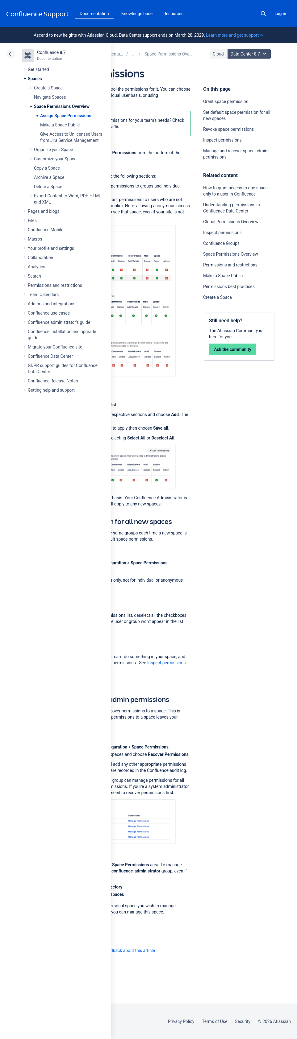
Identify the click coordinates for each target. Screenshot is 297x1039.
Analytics (36, 266)
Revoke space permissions (228, 129)
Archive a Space (49, 177)
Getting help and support (51, 390)
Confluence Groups (221, 243)
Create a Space (48, 87)
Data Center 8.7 (250, 54)
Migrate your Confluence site (55, 346)
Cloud (218, 54)
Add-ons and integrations (51, 303)
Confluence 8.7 (51, 52)
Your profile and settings (51, 248)
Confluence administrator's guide (59, 322)
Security (242, 1021)
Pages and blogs (43, 211)
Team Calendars (43, 294)
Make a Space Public (60, 124)
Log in (280, 13)
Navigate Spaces (50, 97)
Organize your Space (53, 149)
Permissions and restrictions (55, 285)
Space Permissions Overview (62, 106)
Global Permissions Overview (230, 221)
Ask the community (232, 349)
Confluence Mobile (45, 229)
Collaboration (40, 257)
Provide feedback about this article (122, 950)
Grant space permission (225, 101)
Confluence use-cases (49, 313)
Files (32, 220)
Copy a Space (47, 168)
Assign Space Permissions (65, 115)
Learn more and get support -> (234, 35)
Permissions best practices (229, 286)
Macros (35, 239)
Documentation (94, 13)
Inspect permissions (222, 140)
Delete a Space (48, 186)
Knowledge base (137, 13)
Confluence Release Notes (53, 380)
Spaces (35, 78)
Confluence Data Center (50, 356)
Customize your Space (55, 158)
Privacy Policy (181, 1021)
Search (263, 14)
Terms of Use (214, 1021)
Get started (38, 69)
